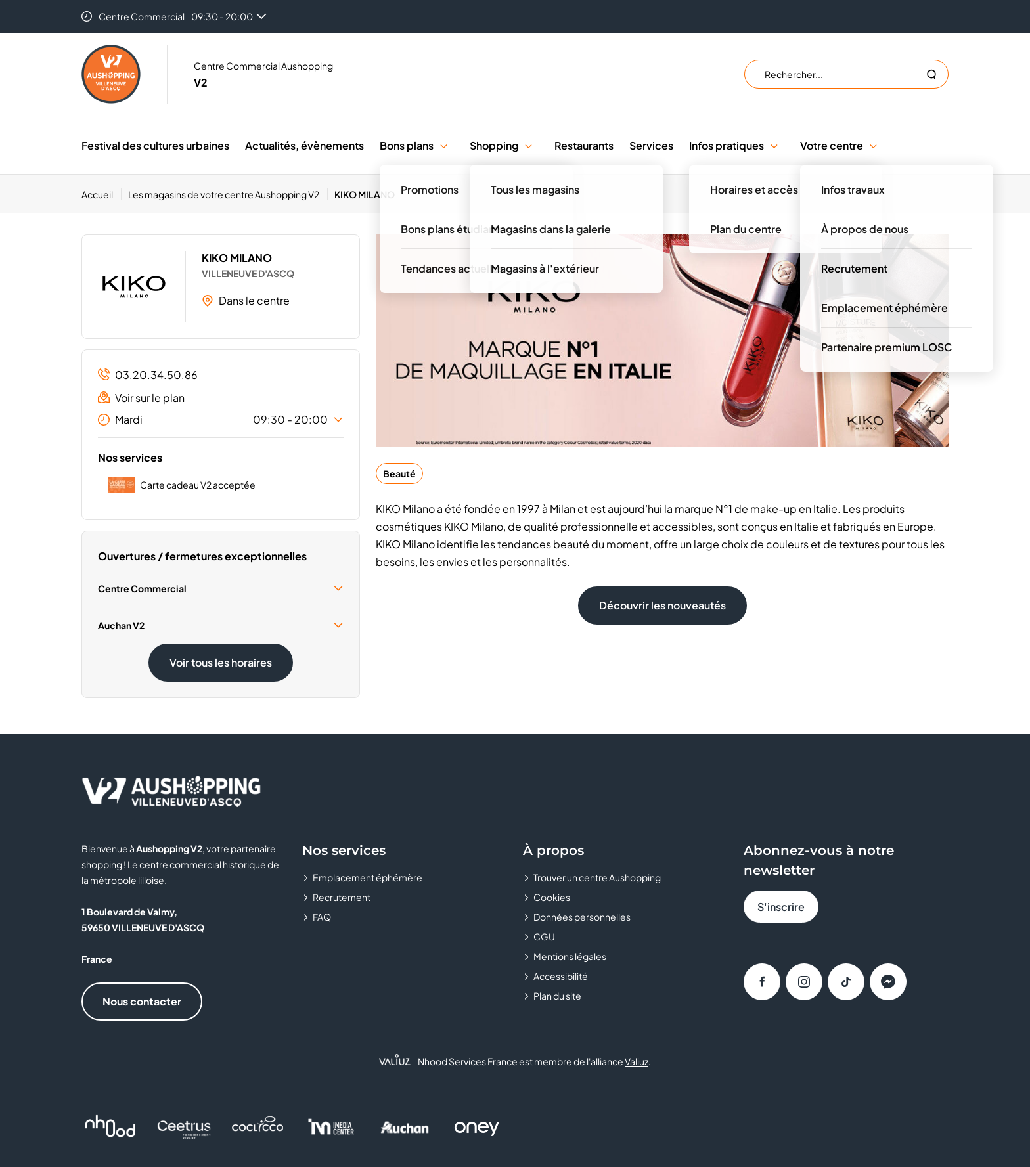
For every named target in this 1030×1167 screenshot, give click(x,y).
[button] (444, 145)
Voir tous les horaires (220, 662)
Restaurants (584, 145)
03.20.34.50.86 (148, 375)
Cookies (551, 897)
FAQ (322, 917)
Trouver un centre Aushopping (597, 877)
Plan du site (557, 996)
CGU (544, 936)
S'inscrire (781, 907)
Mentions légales (569, 956)
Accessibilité (560, 976)
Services (651, 145)
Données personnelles (582, 917)
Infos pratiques (726, 145)
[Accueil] (101, 194)
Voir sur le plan (141, 398)
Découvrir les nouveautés (662, 605)
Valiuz (636, 1061)
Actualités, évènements (304, 145)
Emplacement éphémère (367, 877)
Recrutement (341, 897)
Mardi (221, 420)
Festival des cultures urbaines (155, 145)
